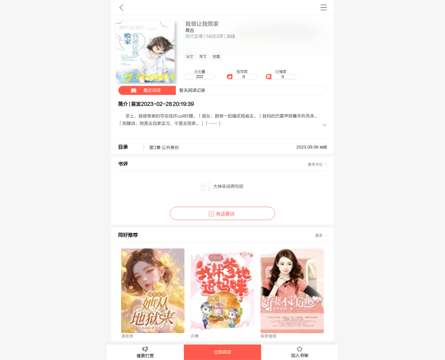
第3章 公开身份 (164, 147)
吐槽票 (280, 74)
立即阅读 (222, 352)
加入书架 (299, 352)
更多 (319, 235)
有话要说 (222, 214)
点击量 (199, 74)
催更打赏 (145, 352)
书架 (323, 7)
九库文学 (121, 7)
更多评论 (315, 164)
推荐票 (242, 74)
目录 (123, 147)
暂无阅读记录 (161, 90)
